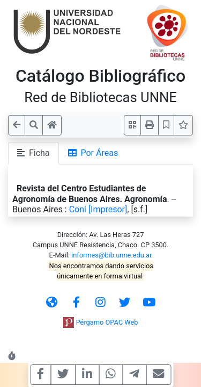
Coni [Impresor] (98, 209)
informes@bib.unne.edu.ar (111, 255)
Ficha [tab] (33, 153)
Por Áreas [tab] (93, 153)
